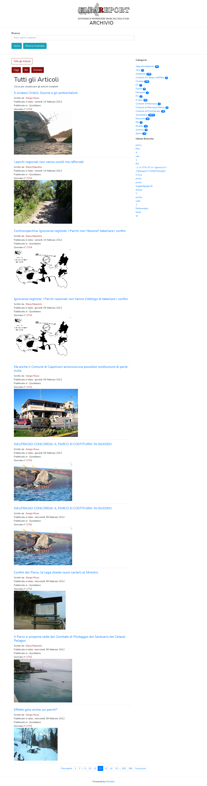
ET (139, 84)
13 (105, 768)
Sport (141, 133)
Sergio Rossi (32, 98)
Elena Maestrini (34, 167)
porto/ (139, 197)
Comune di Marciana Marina (152, 107)
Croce (139, 174)
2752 (29, 524)
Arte (140, 70)
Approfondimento (147, 66)
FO (139, 96)
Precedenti (66, 768)
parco (139, 145)
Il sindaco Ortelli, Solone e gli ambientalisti (46, 93)
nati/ (138, 201)
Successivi (140, 768)
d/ (137, 215)
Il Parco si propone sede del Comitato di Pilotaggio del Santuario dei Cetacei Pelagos (69, 639)
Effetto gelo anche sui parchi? (35, 709)
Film (138, 148)
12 (100, 768)
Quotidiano (145, 114)
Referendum (142, 208)
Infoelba (110, 781)
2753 (29, 315)
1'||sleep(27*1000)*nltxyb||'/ (151, 171)
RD (139, 122)
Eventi (141, 88)
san (137, 156)
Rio (137, 163)
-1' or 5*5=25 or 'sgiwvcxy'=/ (151, 167)
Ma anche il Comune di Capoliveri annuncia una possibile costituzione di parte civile (71, 369)
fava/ (138, 212)
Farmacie (142, 92)
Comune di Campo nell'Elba (152, 77)
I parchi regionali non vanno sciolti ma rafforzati (49, 162)
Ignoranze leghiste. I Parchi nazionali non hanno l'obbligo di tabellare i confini (71, 299)
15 (116, 768)
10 (89, 768)
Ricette (142, 126)
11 (95, 768)
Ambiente (143, 73)
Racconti (143, 118)
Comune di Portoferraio (150, 111)
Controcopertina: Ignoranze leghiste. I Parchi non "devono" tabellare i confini (70, 231)
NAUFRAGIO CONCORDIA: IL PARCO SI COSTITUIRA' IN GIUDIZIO (63, 444)
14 (111, 768)
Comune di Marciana (148, 103)
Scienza (142, 129)
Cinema (142, 81)
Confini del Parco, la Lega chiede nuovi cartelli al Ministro (56, 572)
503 (124, 768)
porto (139, 178)
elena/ (139, 189)
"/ (136, 193)
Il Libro (141, 100)
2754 (29, 109)
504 (130, 768)
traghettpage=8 (144, 186)
